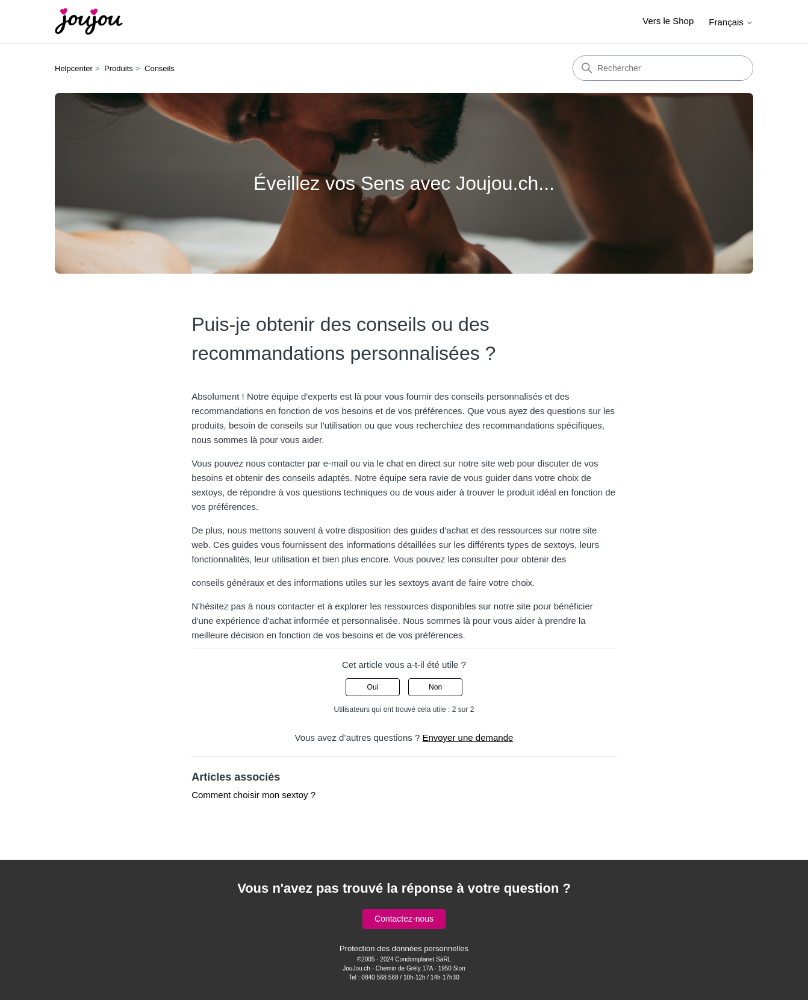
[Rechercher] (663, 68)
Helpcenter (74, 68)
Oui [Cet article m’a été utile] (373, 687)
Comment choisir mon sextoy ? (253, 795)
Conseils (160, 68)
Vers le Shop (668, 21)
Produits (118, 68)
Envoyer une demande (467, 737)
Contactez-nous (404, 918)
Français (731, 22)
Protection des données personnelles (404, 948)
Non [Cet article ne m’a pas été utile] (435, 687)
